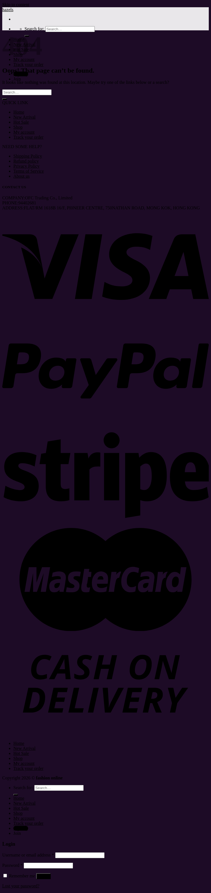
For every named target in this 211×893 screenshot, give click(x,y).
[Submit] (4, 99)
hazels (7, 9)
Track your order (28, 64)
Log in (43, 876)
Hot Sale (21, 122)
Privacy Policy (26, 166)
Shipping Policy (27, 156)
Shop (18, 127)
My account (24, 132)
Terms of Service (28, 171)
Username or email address (28, 855)
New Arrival (24, 117)
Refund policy (26, 161)
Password (12, 865)
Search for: (34, 28)
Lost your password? (20, 886)
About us (21, 176)
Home (18, 112)
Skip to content (15, 4)
